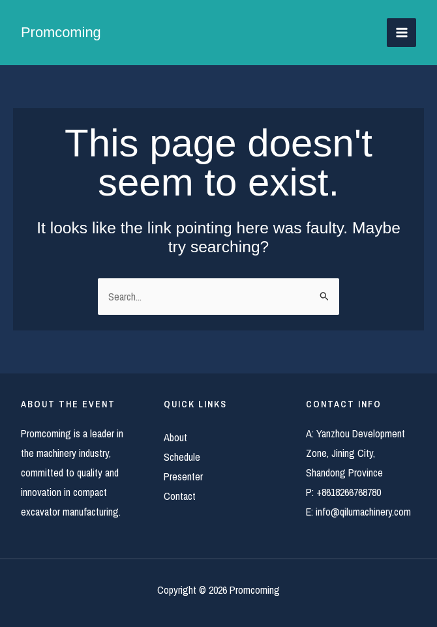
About (175, 437)
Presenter (183, 476)
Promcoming (61, 32)
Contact (180, 496)
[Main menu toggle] (401, 33)
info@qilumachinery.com (363, 511)
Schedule (182, 457)
